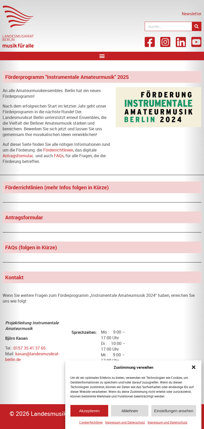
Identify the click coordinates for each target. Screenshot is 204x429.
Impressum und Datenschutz (125, 423)
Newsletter (191, 14)
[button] (193, 368)
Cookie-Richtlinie (91, 423)
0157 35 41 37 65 (29, 348)
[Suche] (196, 26)
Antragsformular (18, 156)
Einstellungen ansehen (173, 411)
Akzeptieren (89, 411)
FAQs (59, 156)
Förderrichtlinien (58, 150)
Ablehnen (129, 411)
